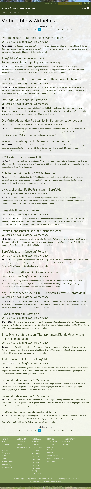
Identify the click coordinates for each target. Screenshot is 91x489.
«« (19, 29)
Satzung (4, 459)
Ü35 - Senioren (37, 447)
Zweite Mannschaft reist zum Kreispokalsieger (31, 231)
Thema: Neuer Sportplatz (52, 442)
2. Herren (35, 444)
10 (63, 29)
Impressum (51, 461)
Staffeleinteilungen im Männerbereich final (29, 412)
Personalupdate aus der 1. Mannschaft (26, 380)
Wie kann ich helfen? (6, 454)
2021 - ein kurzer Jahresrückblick (23, 157)
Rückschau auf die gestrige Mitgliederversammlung (31, 62)
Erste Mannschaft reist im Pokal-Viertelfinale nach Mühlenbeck (42, 79)
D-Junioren (36, 459)
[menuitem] (46, 3)
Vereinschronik (7, 468)
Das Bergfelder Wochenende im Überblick (25, 193)
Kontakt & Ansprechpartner (53, 454)
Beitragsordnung (7, 462)
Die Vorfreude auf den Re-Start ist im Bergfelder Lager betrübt (42, 120)
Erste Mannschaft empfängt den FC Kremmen (31, 272)
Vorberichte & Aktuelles (19, 12)
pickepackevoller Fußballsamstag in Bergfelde (31, 189)
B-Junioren (36, 453)
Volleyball (65, 444)
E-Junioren (36, 462)
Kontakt (53, 3)
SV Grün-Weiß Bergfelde (18, 8)
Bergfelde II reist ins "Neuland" (21, 210)
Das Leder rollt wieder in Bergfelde (24, 100)
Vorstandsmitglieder (23, 447)
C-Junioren (35, 456)
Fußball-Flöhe (37, 474)
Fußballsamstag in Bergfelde (20, 314)
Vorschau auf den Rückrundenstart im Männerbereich (32, 124)
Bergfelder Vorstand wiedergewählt (24, 58)
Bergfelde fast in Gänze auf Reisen (24, 251)
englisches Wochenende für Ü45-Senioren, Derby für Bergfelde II (43, 293)
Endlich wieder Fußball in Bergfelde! (25, 359)
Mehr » (46, 52)
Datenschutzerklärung (53, 458)
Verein (4, 12)
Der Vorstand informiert (21, 442)
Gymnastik (66, 441)
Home (47, 3)
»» (71, 29)
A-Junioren (36, 450)
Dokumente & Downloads (52, 448)
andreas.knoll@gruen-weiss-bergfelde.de (44, 481)
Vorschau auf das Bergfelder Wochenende (25, 41)
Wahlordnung (6, 465)
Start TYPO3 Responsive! (41, 486)
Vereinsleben (6, 444)
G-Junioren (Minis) (36, 469)
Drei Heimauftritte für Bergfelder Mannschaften (32, 38)
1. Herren (35, 441)
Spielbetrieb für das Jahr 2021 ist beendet (29, 173)
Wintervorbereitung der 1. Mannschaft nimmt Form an (36, 141)
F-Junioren (35, 465)
